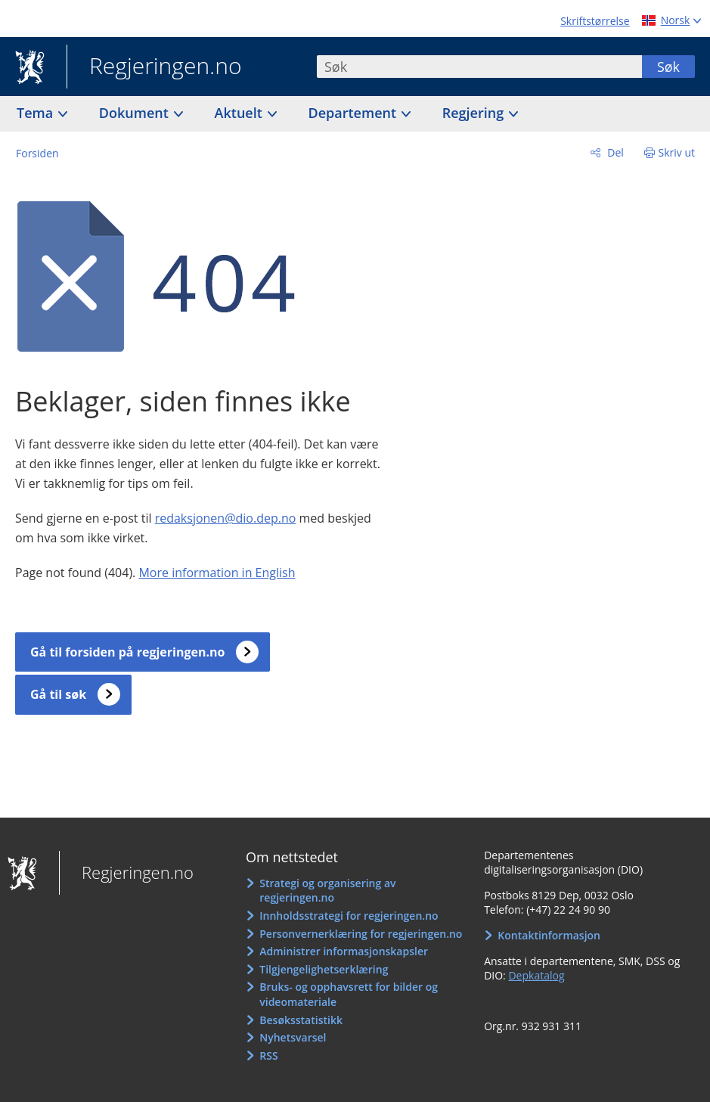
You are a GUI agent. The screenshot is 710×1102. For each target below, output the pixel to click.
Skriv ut (677, 152)
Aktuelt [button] (240, 113)
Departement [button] (354, 113)
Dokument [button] (135, 113)
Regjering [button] (474, 113)
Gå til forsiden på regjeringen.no (127, 652)
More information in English (216, 572)
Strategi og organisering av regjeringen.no (327, 890)
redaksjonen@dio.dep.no (225, 518)
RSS (268, 1055)
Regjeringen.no (154, 67)
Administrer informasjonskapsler (343, 951)
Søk (668, 66)
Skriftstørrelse (594, 21)
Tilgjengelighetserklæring (323, 969)
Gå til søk (58, 694)
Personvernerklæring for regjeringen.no (360, 934)
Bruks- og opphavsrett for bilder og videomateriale (348, 994)
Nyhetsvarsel (292, 1037)
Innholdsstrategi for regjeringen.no (348, 915)
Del (614, 152)
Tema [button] (37, 113)
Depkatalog (536, 975)
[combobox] (479, 66)
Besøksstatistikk (301, 1020)
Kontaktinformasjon (549, 935)
